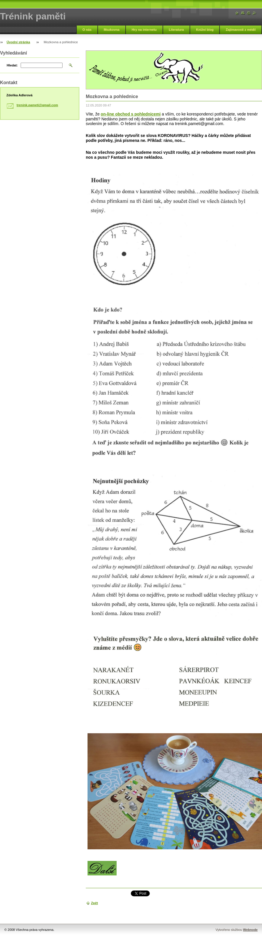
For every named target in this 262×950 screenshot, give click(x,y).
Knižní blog (204, 29)
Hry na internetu (144, 29)
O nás (87, 29)
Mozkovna (112, 29)
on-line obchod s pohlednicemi (131, 114)
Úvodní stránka (18, 42)
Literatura (176, 29)
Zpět (94, 903)
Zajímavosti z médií (241, 29)
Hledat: (12, 65)
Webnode (250, 929)
